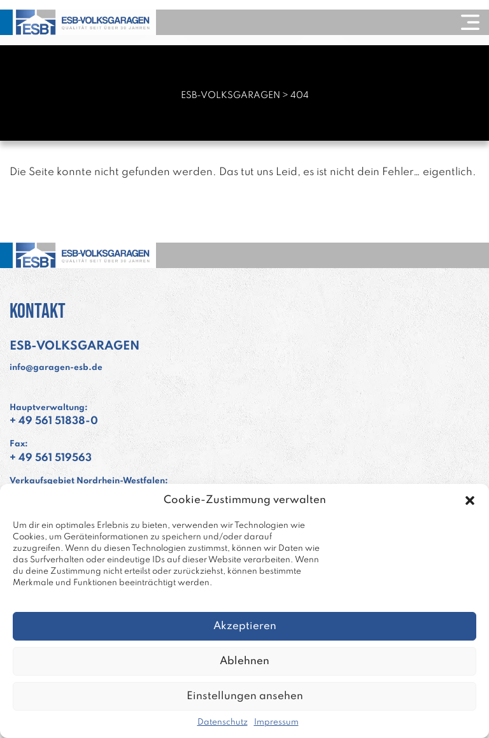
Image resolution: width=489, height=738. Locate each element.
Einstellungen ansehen (245, 696)
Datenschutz (222, 722)
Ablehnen (244, 661)
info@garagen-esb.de (56, 368)
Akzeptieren (244, 626)
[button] (470, 500)
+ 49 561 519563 (51, 458)
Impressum (276, 722)
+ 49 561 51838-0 (54, 421)
